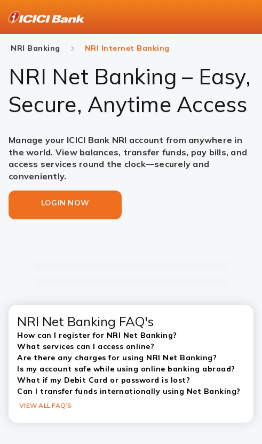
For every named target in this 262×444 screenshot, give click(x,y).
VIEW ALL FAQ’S (45, 405)
